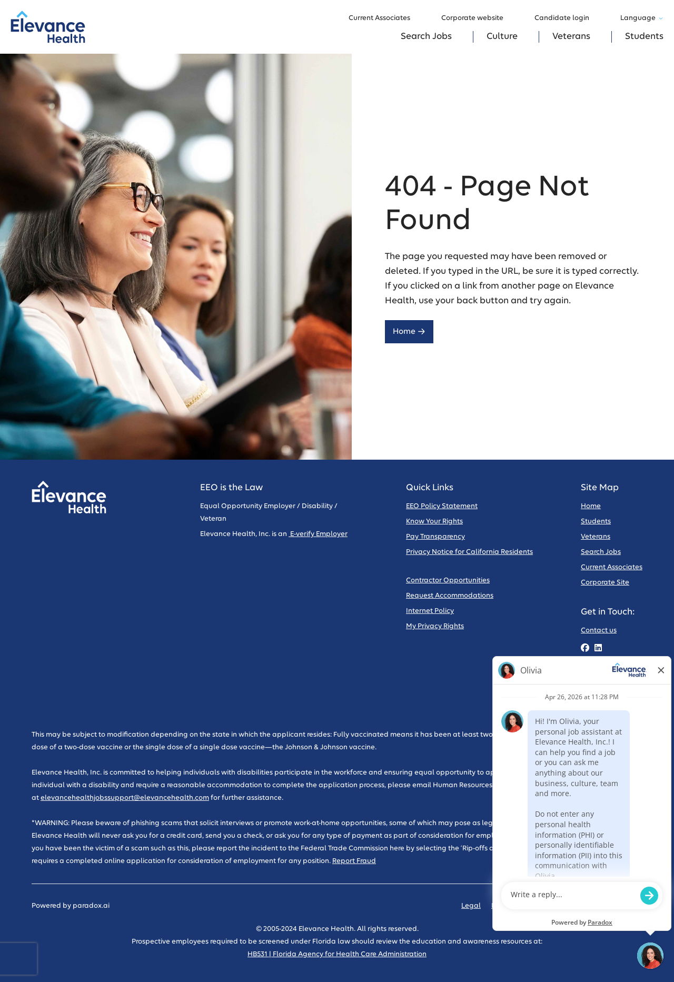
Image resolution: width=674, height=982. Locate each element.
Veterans (571, 36)
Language (641, 18)
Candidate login (566, 18)
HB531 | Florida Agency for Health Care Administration (337, 954)
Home (409, 331)
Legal (471, 905)
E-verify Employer (318, 534)
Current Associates (384, 18)
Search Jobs (426, 36)
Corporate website (477, 18)
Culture (502, 36)
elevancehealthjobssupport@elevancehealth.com (125, 798)
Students (644, 36)
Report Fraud (354, 861)
